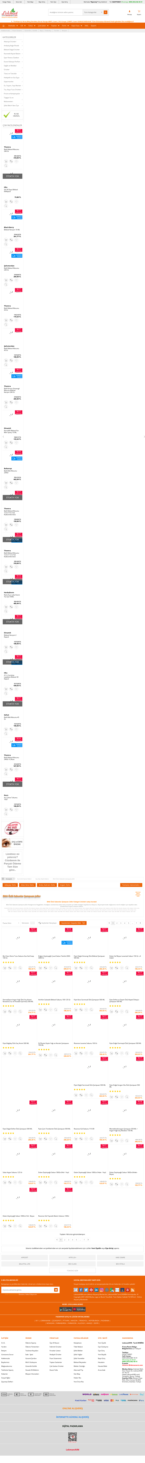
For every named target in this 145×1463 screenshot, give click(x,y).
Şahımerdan (9, 266)
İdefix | (97, 1323)
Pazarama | (106, 1321)
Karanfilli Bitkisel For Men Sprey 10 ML (11, 431)
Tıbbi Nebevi (78, 1347)
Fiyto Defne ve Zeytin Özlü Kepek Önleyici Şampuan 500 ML (124, 1000)
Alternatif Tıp (78, 1370)
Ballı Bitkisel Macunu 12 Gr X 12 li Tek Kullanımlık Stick (11, 555)
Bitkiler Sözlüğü (79, 1366)
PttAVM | (67, 1321)
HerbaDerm (9, 592)
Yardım (56, 30)
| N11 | (37, 1321)
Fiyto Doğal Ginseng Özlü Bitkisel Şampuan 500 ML (89, 957)
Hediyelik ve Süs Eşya (11, 77)
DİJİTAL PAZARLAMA (72, 1426)
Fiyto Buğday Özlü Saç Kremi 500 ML (16, 1043)
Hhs (5, 187)
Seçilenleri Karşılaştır (49, 923)
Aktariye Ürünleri (10, 41)
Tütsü (30, 25)
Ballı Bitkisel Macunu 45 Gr (11, 349)
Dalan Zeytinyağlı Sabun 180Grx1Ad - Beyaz (18, 1216)
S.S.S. (3, 1343)
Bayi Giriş (42, 2)
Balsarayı (8, 468)
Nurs (6, 795)
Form (64, 25)
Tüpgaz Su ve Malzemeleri (9, 100)
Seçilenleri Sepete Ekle (73, 923)
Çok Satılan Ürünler (57, 1366)
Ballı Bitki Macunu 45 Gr (11, 718)
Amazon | (75, 1321)
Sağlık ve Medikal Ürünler (10, 68)
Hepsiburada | (95, 1321)
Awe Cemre (120, 1257)
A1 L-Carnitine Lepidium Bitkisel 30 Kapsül (11, 677)
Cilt (22, 25)
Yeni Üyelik (96, 1248)
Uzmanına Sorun (7, 1354)
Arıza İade (101, 1370)
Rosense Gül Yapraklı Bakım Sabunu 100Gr (53, 1216)
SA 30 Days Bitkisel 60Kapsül (11, 190)
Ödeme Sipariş (30, 1343)
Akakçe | (90, 1323)
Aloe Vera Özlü (27, 885)
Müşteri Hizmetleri (32, 1374)
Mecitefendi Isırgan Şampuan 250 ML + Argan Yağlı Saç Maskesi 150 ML (123, 1130)
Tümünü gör (72, 1270)
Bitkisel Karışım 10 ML (12, 230)
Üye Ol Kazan (54, 1343)
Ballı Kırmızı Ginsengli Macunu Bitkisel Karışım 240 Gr (12, 390)
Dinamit (7, 428)
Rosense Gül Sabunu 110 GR (84, 1129)
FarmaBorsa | (62, 1323)
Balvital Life (24, 1264)
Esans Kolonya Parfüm (12, 62)
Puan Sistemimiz (56, 1358)
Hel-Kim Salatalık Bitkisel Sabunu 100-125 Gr (54, 1000)
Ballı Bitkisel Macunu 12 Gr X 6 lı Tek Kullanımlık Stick (11, 513)
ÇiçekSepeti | (57, 1321)
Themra (7, 147)
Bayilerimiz (5, 1362)
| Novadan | (50, 1323)
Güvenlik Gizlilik (31, 1366)
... (132, 923)
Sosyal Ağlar (5, 1378)
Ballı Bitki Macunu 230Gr (10, 472)
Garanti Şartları (31, 1358)
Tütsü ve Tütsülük (10, 73)
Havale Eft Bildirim (32, 1370)
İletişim (64, 30)
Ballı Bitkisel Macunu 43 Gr (11, 309)
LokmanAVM (72, 1449)
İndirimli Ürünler (55, 1347)
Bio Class (72, 1264)
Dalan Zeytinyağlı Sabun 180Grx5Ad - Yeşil (53, 1172)
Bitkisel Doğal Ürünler (12, 50)
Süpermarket (8, 81)
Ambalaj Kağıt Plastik (11, 46)
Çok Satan (42, 25)
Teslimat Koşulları (31, 1351)
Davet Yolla (54, 1370)
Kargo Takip (7, 2)
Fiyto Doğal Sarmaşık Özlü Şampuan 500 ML (125, 1043)
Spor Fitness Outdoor (11, 58)
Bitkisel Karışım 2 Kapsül (10, 636)
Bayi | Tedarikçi (45, 30)
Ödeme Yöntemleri (32, 1347)
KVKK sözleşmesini (11, 1294)
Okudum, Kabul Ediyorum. (19, 1294)
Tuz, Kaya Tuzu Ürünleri (12, 89)
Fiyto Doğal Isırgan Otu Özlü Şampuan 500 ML (124, 1086)
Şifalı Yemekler (79, 1358)
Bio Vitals (120, 1264)
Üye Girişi (109, 1248)
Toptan (54, 25)
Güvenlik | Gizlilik (31, 30)
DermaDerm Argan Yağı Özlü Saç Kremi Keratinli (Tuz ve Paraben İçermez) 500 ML (18, 1000)
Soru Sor (19, 2)
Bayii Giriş (101, 1358)
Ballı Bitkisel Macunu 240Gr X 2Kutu (11, 758)
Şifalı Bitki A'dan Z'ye (11, 105)
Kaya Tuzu (75, 25)
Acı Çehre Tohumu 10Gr (10, 798)
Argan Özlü (65, 885)
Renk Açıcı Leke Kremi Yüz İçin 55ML (12, 596)
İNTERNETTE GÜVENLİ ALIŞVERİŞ (72, 1417)
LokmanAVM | (46, 1321)
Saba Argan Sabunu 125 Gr (12, 1172)
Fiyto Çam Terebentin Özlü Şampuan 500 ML (54, 1129)
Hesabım (101, 1362)
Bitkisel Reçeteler (80, 1362)
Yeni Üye (53, 2)
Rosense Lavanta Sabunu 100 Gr (85, 1043)
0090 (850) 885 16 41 (129, 1358)
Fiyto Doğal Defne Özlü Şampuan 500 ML (17, 1129)
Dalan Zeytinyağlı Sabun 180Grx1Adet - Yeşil (90, 1172)
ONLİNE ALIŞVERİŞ (72, 1408)
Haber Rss (77, 1378)
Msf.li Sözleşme (31, 1362)
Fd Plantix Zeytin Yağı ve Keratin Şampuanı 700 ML (53, 1044)
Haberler (4, 1374)
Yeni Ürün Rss (79, 1382)
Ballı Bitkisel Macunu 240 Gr (11, 150)
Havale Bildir (102, 1366)
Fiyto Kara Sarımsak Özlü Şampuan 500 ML (89, 1000)
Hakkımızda (5, 30)
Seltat (6, 715)
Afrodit (24, 1257)
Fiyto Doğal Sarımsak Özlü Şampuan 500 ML (90, 1085)
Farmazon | (73, 1323)
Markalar (11, 25)
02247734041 (116, 2)
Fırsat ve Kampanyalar (12, 93)
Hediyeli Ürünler (55, 1354)
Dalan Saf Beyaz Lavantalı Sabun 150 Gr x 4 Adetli (125, 957)
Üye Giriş (65, 2)
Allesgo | (82, 1323)
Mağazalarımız (6, 1366)
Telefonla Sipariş (7, 1370)
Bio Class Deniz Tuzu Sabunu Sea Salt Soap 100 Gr (18, 957)
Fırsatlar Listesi (55, 1351)
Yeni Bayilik (102, 1354)
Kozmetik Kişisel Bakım (12, 54)
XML (86, 25)
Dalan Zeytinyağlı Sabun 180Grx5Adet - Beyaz (123, 1173)
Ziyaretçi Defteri (7, 1382)
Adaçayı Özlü (10, 885)
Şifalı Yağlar (78, 1354)
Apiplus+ (72, 1257)
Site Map (77, 1374)
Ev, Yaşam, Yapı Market (12, 85)
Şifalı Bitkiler (78, 1351)
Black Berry (9, 227)
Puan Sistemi (17, 30)
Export (93, 25)
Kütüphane (78, 1343)
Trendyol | (84, 1321)
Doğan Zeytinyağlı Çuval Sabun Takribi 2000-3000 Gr (54, 957)
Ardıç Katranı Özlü (47, 885)
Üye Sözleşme (103, 1347)
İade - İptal (29, 1354)
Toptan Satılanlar (56, 1362)
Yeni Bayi (30, 2)
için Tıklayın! (131, 1348)
